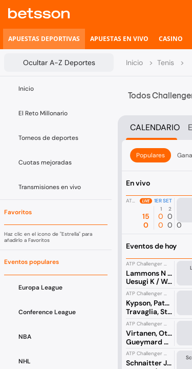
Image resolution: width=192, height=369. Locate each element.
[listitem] (44, 39)
